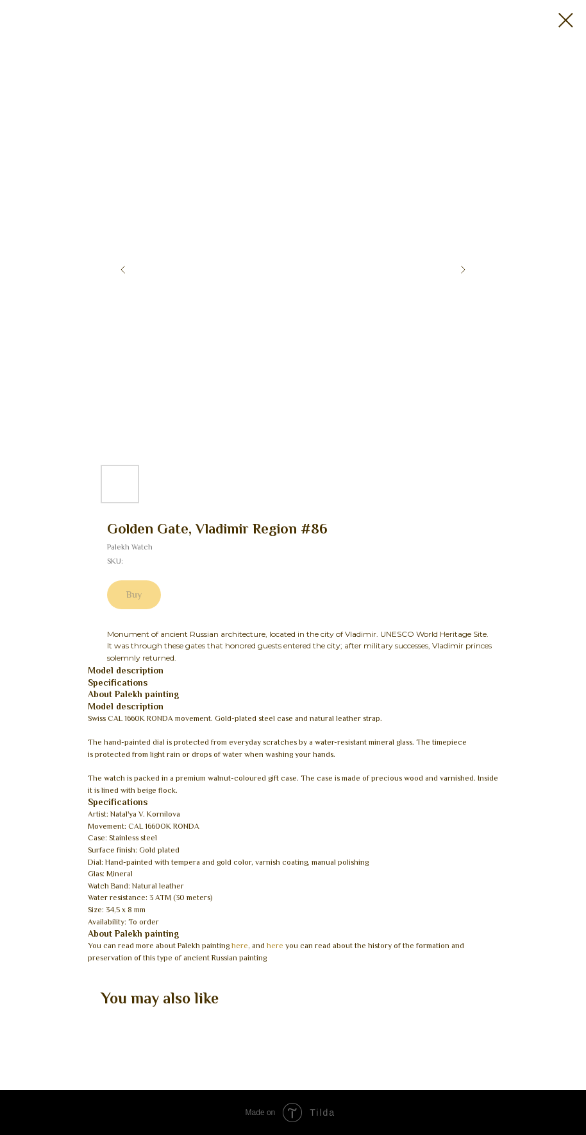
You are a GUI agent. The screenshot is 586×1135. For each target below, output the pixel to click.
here (239, 945)
